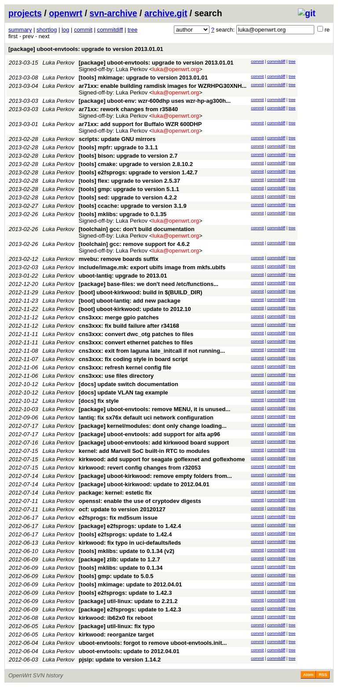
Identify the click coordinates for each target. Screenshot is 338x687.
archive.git (165, 13)
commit (83, 29)
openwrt (65, 13)
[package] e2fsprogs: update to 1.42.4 (130, 526)
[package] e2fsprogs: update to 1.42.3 (130, 609)
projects (25, 13)
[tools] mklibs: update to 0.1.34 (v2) (126, 551)
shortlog (47, 29)
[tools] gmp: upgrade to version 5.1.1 (129, 189)
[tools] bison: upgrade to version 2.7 (128, 155)
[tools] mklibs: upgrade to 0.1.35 (122, 214)
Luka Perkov (58, 62)
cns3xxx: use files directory (116, 375)
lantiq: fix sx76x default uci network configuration (146, 417)
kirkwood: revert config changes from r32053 (140, 467)
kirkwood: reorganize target (116, 634)
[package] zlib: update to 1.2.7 (119, 559)
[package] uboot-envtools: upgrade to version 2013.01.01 (85, 49)
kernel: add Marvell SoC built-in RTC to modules (144, 451)
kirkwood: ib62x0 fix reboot (116, 618)
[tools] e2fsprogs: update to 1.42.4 (125, 534)
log (65, 29)
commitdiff (110, 29)
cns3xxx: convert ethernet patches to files (136, 342)
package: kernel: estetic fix (115, 492)
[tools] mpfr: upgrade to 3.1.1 (118, 147)
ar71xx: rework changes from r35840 (128, 109)
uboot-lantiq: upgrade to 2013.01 (123, 275)
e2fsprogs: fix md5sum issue (118, 517)
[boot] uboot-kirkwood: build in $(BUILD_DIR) (140, 292)
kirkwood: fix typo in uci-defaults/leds (130, 542)
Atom (308, 675)
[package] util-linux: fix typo (117, 626)
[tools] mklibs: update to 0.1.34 (121, 567)
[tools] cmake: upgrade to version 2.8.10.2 (136, 164)
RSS (323, 675)
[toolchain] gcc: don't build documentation (137, 229)
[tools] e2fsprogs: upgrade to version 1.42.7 (138, 172)
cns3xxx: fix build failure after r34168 (129, 325)
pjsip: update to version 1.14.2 (120, 659)
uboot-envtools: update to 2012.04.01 (129, 651)
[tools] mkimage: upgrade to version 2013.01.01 (143, 77)
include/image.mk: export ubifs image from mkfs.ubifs (152, 267)
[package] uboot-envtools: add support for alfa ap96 (149, 434)
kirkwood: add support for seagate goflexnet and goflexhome (162, 459)
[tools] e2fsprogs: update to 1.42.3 (125, 592)
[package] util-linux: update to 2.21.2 (128, 601)
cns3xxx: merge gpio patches (119, 317)
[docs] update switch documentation (128, 384)
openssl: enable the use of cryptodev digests (140, 501)
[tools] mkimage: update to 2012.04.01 (130, 584)
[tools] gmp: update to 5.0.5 (116, 576)
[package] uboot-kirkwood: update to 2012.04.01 (144, 484)
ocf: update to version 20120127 (122, 509)
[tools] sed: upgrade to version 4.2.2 (128, 197)
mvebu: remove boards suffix (118, 259)
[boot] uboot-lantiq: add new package (129, 300)
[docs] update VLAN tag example (123, 392)
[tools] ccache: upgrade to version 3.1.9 (133, 205)
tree (132, 29)
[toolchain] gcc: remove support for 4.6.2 (134, 244)
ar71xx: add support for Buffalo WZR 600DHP (140, 124)
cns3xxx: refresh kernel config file (125, 367)
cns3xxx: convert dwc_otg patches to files (136, 334)
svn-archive (113, 13)
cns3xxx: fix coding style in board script (133, 359)
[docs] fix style (99, 401)
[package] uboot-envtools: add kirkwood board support (154, 442)
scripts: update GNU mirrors (117, 139)
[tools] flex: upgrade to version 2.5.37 (129, 180)
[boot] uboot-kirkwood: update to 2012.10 (135, 309)
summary (20, 29)
